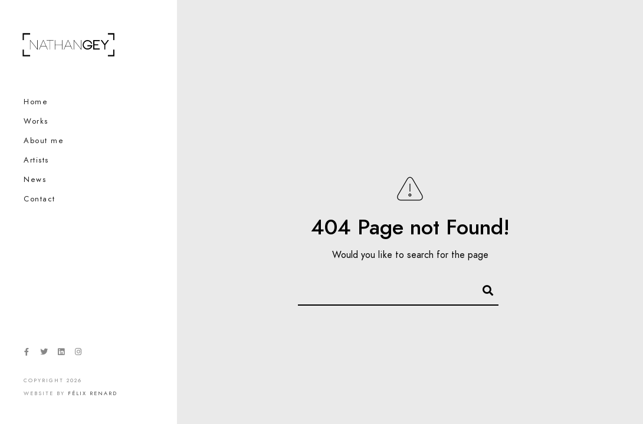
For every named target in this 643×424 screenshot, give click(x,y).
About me (44, 140)
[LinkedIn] (61, 354)
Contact (39, 199)
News (35, 179)
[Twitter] (44, 354)
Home (36, 102)
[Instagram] (78, 354)
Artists (36, 160)
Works (36, 121)
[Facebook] (26, 354)
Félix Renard (92, 393)
